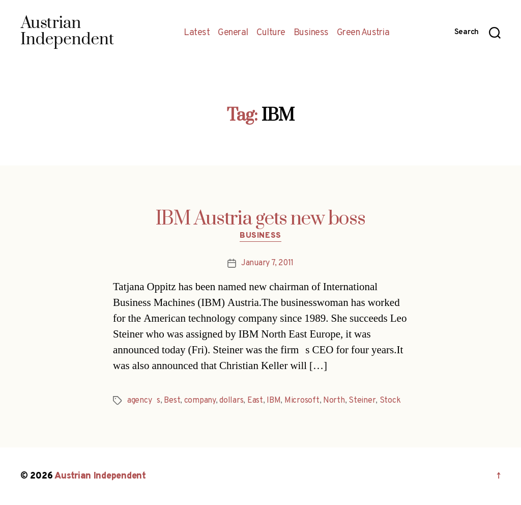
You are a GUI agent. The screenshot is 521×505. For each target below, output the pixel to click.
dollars (231, 401)
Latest (197, 33)
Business (311, 33)
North (334, 401)
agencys (143, 401)
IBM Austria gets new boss (260, 219)
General (233, 33)
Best (172, 401)
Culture (270, 33)
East (255, 401)
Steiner (362, 401)
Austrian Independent (100, 476)
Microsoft (302, 401)
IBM (273, 401)
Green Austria (363, 33)
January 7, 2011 (267, 263)
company (200, 401)
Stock (390, 401)
